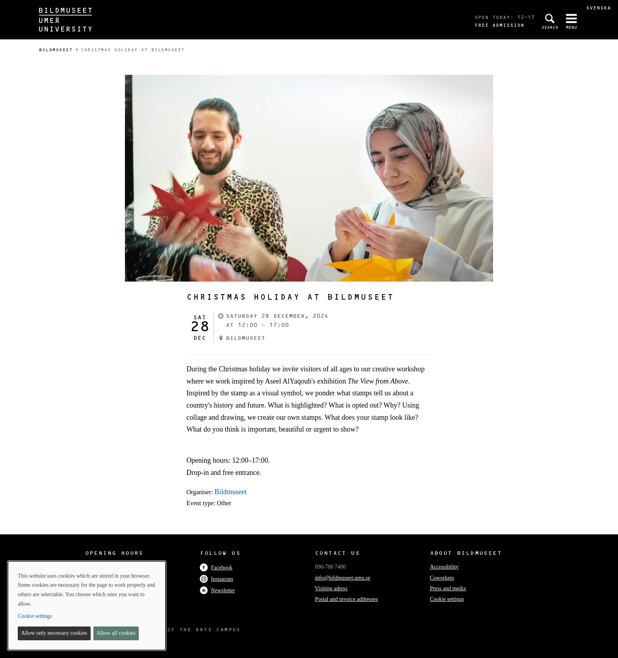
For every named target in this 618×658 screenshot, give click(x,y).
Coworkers (442, 578)
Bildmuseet (56, 50)
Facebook (216, 568)
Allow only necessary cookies (54, 633)
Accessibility (444, 567)
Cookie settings (447, 599)
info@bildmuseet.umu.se (342, 578)
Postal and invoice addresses (346, 599)
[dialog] (87, 605)
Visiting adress (331, 588)
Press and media (448, 588)
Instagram (216, 579)
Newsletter (217, 590)
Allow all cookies (116, 633)
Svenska (598, 7)
